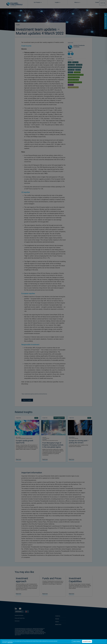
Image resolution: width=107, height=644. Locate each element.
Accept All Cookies (87, 641)
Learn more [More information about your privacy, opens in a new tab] (10, 642)
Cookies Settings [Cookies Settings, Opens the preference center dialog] (76, 641)
